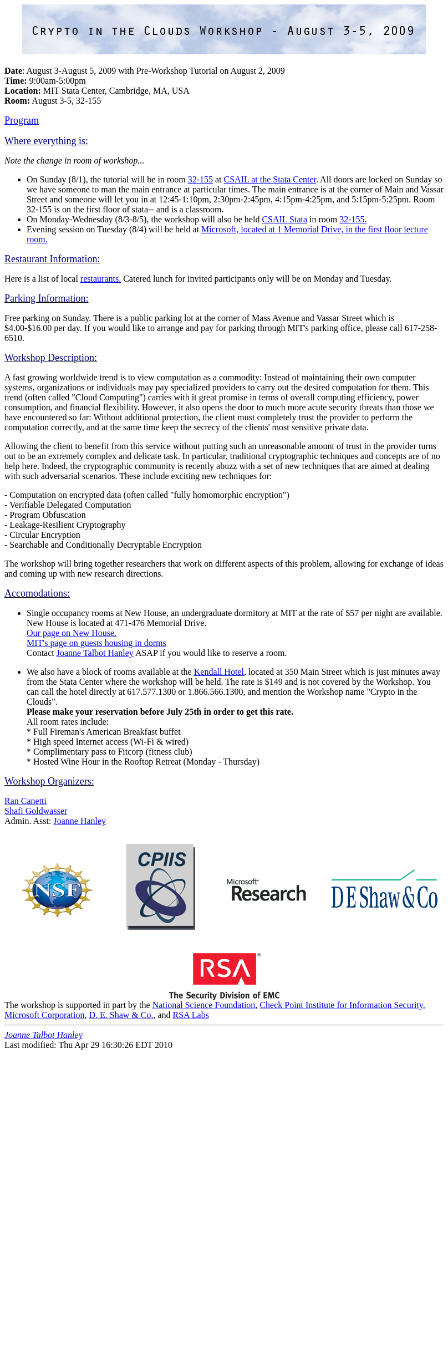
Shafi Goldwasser (35, 811)
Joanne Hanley (79, 821)
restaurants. (100, 278)
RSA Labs (191, 1015)
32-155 (200, 179)
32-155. (352, 219)
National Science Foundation (204, 1005)
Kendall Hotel (219, 671)
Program (21, 120)
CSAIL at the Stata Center (270, 179)
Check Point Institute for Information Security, (342, 1005)
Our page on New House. (71, 633)
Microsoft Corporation (44, 1015)
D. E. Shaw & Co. (121, 1015)
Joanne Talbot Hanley (95, 653)
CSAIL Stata (284, 219)
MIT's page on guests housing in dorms (96, 643)
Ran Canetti (25, 801)
